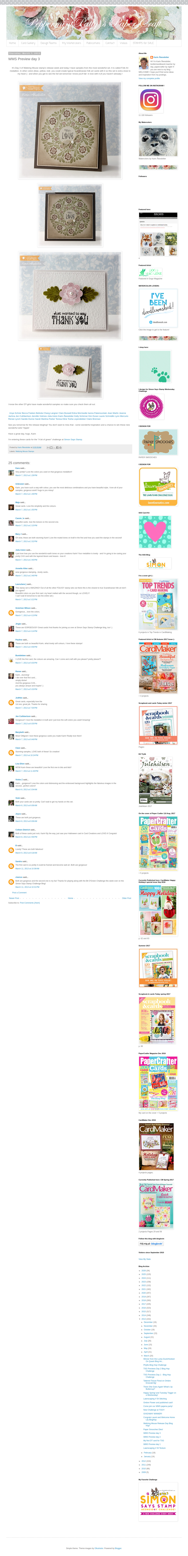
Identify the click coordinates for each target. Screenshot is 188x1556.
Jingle (18, 624)
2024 (144, 1278)
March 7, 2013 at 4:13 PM (26, 615)
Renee (18, 671)
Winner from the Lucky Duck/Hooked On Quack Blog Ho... (158, 1360)
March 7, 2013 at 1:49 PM (26, 494)
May (146, 1348)
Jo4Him (18, 698)
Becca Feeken (28, 413)
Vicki (17, 798)
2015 (144, 1311)
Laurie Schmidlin (107, 416)
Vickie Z (19, 780)
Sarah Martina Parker (45, 419)
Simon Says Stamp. (73, 439)
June (146, 1345)
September (149, 1333)
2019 (144, 1297)
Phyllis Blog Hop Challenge (154, 1365)
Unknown (19, 484)
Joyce (18, 814)
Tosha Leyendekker (77, 419)
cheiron (18, 877)
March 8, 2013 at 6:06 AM (26, 805)
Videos (123, 43)
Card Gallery (28, 43)
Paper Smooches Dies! (153, 1429)
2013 (144, 1319)
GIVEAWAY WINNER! (152, 1414)
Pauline (18, 640)
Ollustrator (98, 1548)
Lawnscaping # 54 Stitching (155, 1399)
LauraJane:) (20, 584)
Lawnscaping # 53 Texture (154, 1448)
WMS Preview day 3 (152, 1433)
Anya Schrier (15, 413)
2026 (144, 1271)
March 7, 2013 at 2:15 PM (26, 525)
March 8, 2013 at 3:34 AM (26, 789)
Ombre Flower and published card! (158, 1402)
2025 (144, 1274)
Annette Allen (21, 568)
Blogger (118, 1548)
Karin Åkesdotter (66, 416)
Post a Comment (19, 893)
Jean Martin (113, 413)
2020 (144, 1293)
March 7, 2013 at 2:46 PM (26, 576)
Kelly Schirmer (81, 416)
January (147, 1456)
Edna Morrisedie (79, 413)
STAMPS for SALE (143, 43)
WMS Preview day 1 (152, 1444)
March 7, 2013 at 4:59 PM (26, 647)
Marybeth (19, 732)
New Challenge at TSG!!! (154, 1410)
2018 (144, 1300)
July (146, 1341)
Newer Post (14, 898)
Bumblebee (20, 655)
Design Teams (49, 43)
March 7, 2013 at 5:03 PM (26, 663)
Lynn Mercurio (121, 416)
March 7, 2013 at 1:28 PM (26, 475)
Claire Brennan (94, 419)
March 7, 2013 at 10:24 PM (26, 755)
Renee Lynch (14, 419)
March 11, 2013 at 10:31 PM (27, 887)
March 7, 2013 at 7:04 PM (26, 708)
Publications (93, 43)
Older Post (126, 898)
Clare (17, 748)
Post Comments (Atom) (30, 903)
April (146, 1352)
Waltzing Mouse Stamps (25, 451)
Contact (110, 43)
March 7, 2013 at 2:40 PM (26, 560)
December (148, 1322)
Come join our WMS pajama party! (158, 1406)
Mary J (18, 534)
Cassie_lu (19, 518)
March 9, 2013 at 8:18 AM (26, 853)
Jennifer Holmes (39, 416)
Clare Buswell (65, 413)
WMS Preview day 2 (152, 1437)
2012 (144, 1461)
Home (12, 43)
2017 (144, 1304)
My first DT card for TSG (153, 1441)
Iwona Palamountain (97, 413)
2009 (144, 1472)
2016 (144, 1308)
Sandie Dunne (28, 419)
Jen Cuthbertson (23, 416)
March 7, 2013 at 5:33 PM (26, 689)
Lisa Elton (20, 764)
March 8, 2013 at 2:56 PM (26, 837)
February (148, 1453)
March (147, 1356)
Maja (17, 502)
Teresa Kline (61, 419)
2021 (144, 1289)
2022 (144, 1285)
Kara (17, 468)
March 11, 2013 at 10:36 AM (27, 869)
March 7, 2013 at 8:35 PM (26, 724)
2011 (144, 1465)
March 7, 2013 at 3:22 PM (26, 599)
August (147, 1337)
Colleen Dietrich (22, 830)
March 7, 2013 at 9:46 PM (26, 739)
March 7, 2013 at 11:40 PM (26, 771)
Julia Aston (52, 416)
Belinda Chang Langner (47, 413)
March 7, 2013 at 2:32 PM (26, 541)
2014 (144, 1315)
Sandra (18, 861)
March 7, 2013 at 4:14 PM (26, 631)
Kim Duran (93, 416)
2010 (144, 1469)
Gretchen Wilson (23, 608)
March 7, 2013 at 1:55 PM (26, 510)
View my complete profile (149, 78)
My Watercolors (71, 43)
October (147, 1330)
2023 (144, 1282)
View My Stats (145, 1259)
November (148, 1326)
